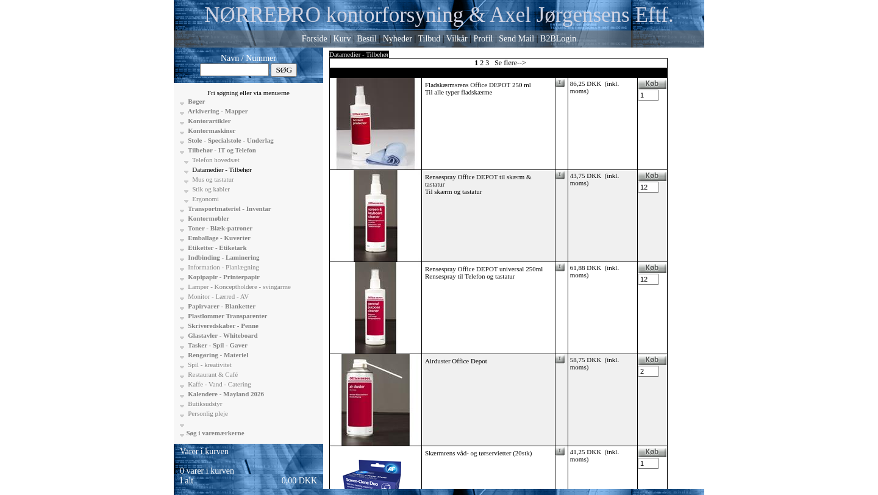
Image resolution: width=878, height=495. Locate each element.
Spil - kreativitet (209, 364)
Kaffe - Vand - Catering (219, 384)
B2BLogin (558, 38)
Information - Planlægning (223, 267)
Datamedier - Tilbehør (221, 169)
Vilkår (457, 38)
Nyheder (397, 38)
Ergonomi (205, 198)
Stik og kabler (210, 189)
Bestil (367, 38)
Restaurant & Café (212, 374)
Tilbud (429, 38)
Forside (314, 38)
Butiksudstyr (205, 403)
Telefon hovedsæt (215, 159)
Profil (483, 38)
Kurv (342, 38)
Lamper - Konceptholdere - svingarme (239, 286)
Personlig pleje (207, 413)
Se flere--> (510, 63)
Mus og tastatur (212, 179)
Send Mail (516, 38)
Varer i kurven (204, 451)
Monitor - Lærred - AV (218, 296)
